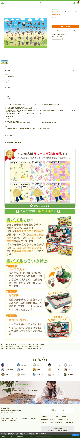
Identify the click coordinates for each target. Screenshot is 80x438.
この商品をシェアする (56, 39)
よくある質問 (54, 416)
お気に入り (59, 30)
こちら (11, 412)
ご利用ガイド (44, 416)
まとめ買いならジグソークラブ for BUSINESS (57, 430)
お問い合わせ (73, 30)
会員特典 (64, 416)
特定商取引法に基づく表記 (47, 419)
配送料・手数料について (57, 36)
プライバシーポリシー (63, 419)
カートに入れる (67, 26)
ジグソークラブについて (56, 422)
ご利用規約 (43, 422)
